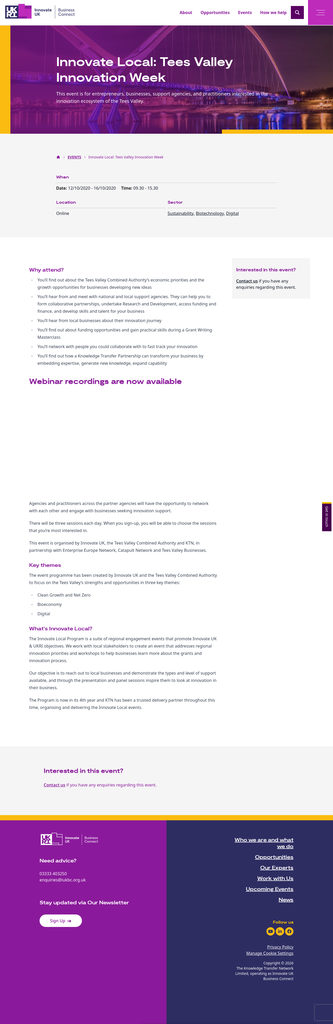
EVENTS (74, 157)
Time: (127, 188)
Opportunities (215, 12)
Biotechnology (210, 213)
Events (245, 12)
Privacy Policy (280, 947)
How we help (273, 12)
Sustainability (181, 213)
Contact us (247, 281)
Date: (62, 188)
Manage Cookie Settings (269, 953)
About (186, 12)
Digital (232, 213)
